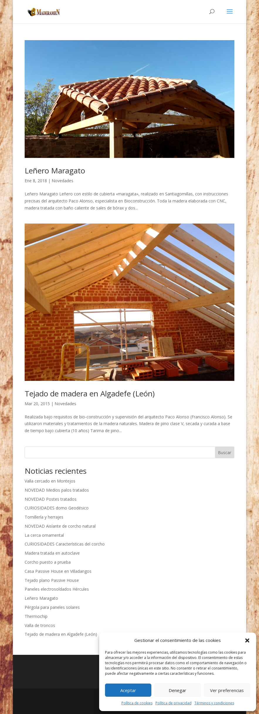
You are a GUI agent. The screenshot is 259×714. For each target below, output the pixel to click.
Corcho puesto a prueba (48, 562)
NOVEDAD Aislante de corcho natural (60, 526)
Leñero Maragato (55, 170)
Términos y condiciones (214, 703)
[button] (247, 640)
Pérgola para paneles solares (52, 607)
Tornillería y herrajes (44, 517)
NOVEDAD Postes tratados (51, 499)
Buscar (224, 452)
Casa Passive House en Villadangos (58, 571)
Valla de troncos (40, 625)
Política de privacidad (173, 703)
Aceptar (128, 690)
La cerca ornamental (44, 535)
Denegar (177, 690)
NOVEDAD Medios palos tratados (57, 490)
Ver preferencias (227, 690)
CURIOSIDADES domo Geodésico (57, 508)
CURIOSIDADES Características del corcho (65, 544)
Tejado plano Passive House (52, 580)
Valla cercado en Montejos (50, 481)
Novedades (62, 180)
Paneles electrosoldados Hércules (57, 589)
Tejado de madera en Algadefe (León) (90, 393)
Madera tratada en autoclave (52, 553)
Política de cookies (137, 703)
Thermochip (36, 616)
